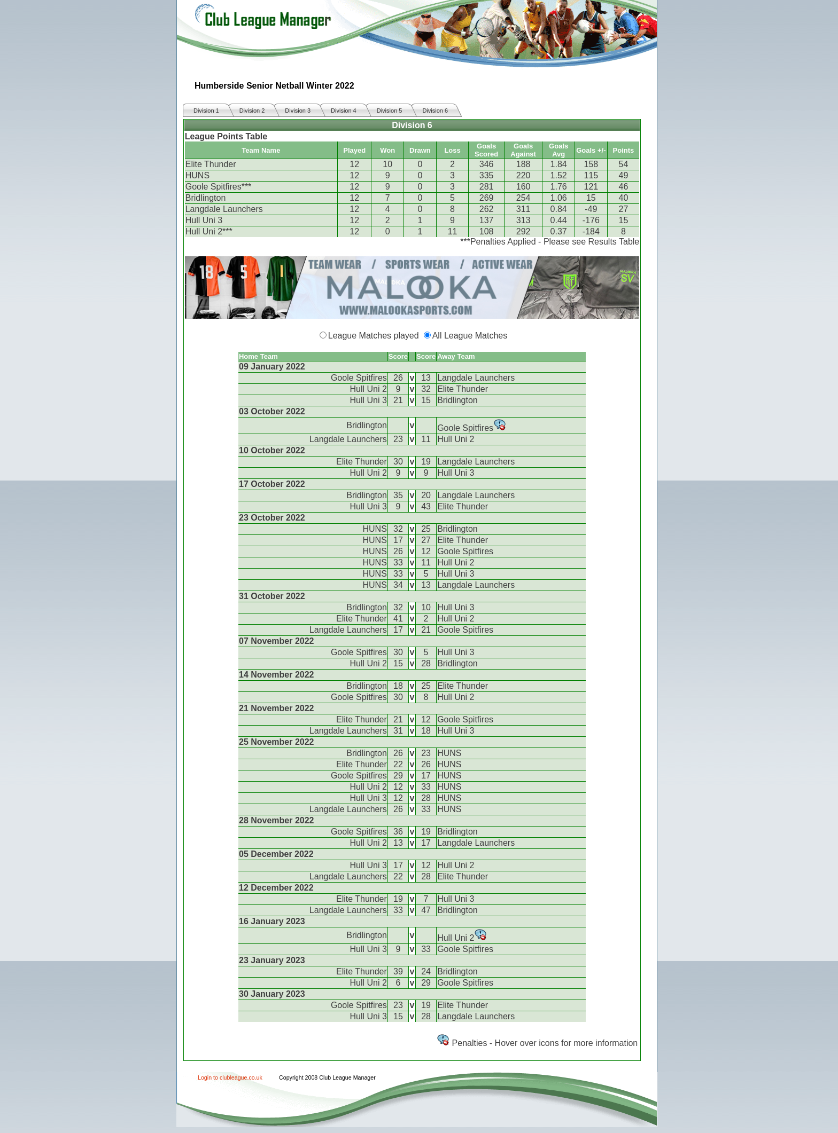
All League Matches (470, 335)
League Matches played (373, 335)
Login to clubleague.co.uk (230, 1077)
